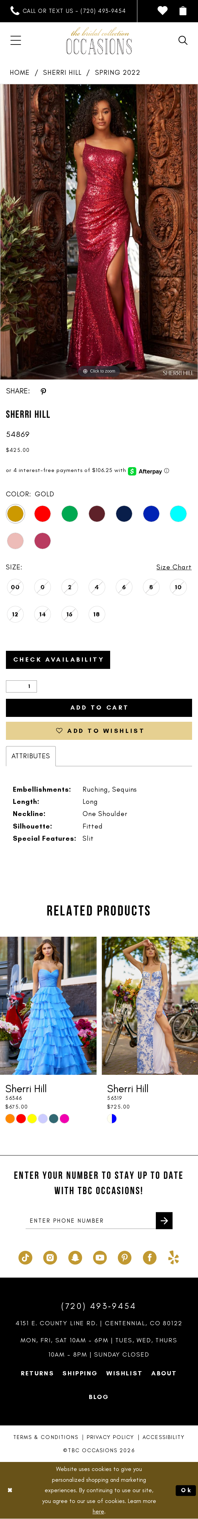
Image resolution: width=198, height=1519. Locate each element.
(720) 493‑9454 (99, 1306)
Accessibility (164, 1437)
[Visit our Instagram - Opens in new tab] (50, 1255)
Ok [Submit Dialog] (186, 1490)
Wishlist (124, 1373)
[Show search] (183, 40)
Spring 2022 (117, 72)
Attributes (31, 756)
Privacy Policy (110, 1437)
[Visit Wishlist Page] (162, 11)
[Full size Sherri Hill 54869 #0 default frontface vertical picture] (99, 231)
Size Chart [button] (174, 567)
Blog (99, 1396)
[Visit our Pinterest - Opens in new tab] (124, 1255)
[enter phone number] (99, 1220)
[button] (183, 11)
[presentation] (48, 1005)
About (164, 1373)
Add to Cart (99, 707)
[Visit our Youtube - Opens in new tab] (100, 1255)
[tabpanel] (99, 231)
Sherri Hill (62, 72)
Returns (37, 1373)
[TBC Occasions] (99, 40)
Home (20, 72)
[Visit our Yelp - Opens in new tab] (173, 1255)
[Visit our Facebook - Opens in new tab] (150, 1255)
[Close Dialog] (10, 1490)
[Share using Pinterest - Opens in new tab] (43, 391)
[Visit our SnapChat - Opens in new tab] (75, 1255)
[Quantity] (21, 686)
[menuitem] (68, 11)
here (98, 1511)
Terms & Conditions (45, 1437)
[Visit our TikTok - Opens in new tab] (25, 1255)
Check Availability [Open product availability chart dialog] (59, 659)
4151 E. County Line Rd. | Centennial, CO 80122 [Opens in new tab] (99, 1323)
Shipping (80, 1373)
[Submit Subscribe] (164, 1220)
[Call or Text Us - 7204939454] (68, 11)
